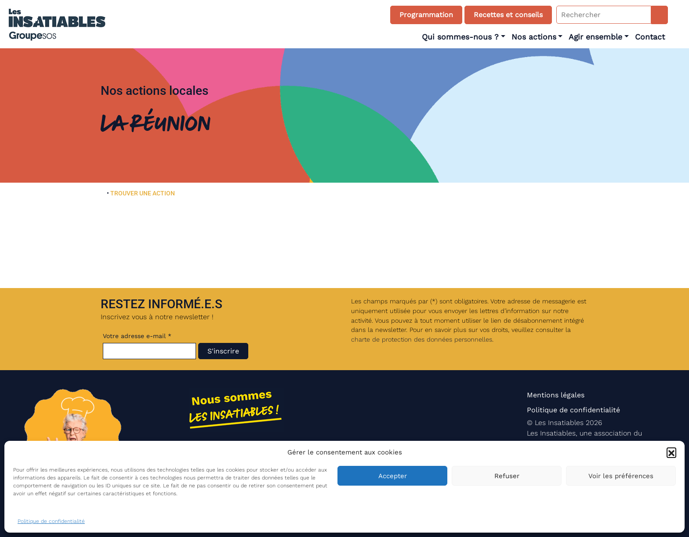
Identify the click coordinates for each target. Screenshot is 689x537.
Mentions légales (555, 395)
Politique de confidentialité (51, 521)
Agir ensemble (595, 36)
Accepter (392, 476)
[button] (671, 452)
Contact (650, 36)
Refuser (506, 476)
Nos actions (533, 36)
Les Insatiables (559, 422)
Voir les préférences (620, 476)
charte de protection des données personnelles (421, 339)
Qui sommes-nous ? (460, 36)
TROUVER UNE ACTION (142, 193)
